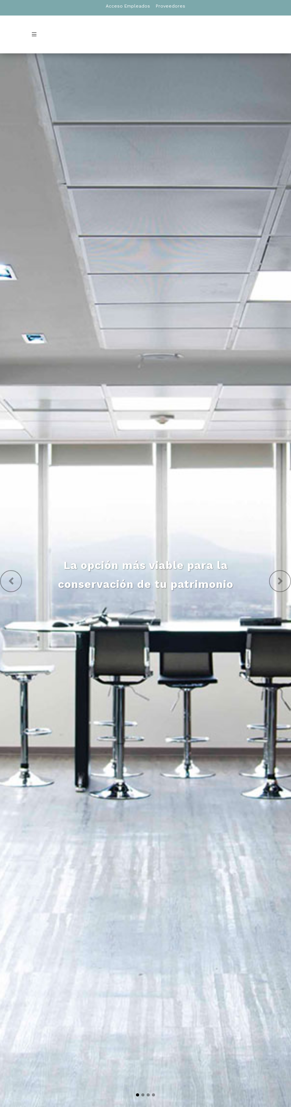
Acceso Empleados (128, 6)
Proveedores (170, 6)
